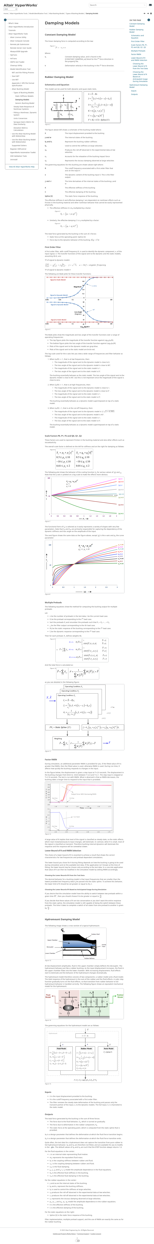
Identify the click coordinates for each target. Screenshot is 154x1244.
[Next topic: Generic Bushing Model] (148, 13)
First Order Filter (137, 41)
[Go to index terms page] (148, 6)
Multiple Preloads (138, 51)
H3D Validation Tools (18, 156)
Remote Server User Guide (21, 48)
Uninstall (13, 159)
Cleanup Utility (16, 65)
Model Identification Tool (38, 13)
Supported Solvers (19, 145)
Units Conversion (20, 118)
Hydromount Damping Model (138, 86)
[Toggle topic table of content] (149, 20)
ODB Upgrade (19, 51)
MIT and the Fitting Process (23, 72)
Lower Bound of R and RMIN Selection (139, 59)
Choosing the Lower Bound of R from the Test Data (140, 66)
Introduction (21, 27)
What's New (13, 23)
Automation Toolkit (23, 152)
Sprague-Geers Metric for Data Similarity (24, 123)
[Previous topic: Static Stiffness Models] (145, 13)
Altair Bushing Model (56, 13)
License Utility (18, 37)
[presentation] (60, 48)
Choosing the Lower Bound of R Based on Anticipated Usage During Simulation (140, 77)
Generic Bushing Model (24, 103)
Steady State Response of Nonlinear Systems (24, 107)
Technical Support (83, 1234)
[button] (8, 23)
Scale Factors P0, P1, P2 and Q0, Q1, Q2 (139, 46)
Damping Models (92, 13)
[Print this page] (151, 13)
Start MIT (15, 76)
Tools (18, 13)
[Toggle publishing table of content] (5, 20)
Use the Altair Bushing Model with (24, 135)
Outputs (134, 94)
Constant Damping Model (137, 25)
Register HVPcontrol (18, 149)
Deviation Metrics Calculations (21, 129)
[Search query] (118, 5)
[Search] (144, 5)
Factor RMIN (136, 54)
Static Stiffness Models (24, 96)
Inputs (133, 91)
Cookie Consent (96, 1234)
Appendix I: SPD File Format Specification (23, 84)
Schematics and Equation (137, 36)
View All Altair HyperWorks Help (22, 167)
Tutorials (12, 30)
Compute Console (19, 41)
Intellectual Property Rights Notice (64, 1234)
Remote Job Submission (19, 44)
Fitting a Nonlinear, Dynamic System (25, 113)
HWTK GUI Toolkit (17, 62)
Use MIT (15, 79)
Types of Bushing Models (75, 13)
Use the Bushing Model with (24, 140)
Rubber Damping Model (136, 30)
